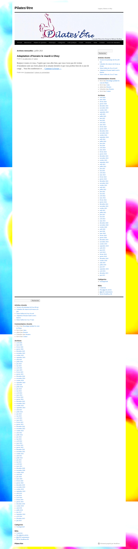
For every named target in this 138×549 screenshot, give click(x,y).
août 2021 (102, 210)
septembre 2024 (104, 137)
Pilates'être (24, 8)
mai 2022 (102, 193)
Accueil (19, 42)
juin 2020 (102, 231)
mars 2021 (103, 221)
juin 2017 (102, 267)
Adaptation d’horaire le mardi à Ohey (38, 56)
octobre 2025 (103, 110)
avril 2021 (102, 219)
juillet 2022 (103, 189)
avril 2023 (102, 173)
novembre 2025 (104, 108)
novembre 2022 (104, 183)
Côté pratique (72, 42)
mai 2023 (102, 170)
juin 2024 (102, 143)
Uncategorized (29, 72)
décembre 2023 (104, 156)
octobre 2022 (103, 185)
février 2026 (103, 101)
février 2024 (103, 152)
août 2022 (102, 187)
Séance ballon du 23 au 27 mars (109, 74)
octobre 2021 (103, 208)
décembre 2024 (104, 131)
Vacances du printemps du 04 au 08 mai (27, 307)
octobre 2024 (103, 135)
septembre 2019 (104, 246)
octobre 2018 (103, 260)
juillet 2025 (103, 116)
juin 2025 (102, 118)
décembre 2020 (104, 223)
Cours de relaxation (113, 42)
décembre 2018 (104, 258)
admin (36, 59)
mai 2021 (102, 216)
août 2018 (102, 262)
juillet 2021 (103, 212)
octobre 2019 (103, 244)
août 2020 (102, 229)
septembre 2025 (104, 112)
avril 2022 (102, 196)
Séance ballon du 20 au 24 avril (108, 68)
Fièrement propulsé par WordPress (110, 543)
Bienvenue (27, 42)
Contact (102, 42)
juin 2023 (102, 168)
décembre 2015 (104, 273)
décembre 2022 (104, 181)
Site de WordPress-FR (106, 294)
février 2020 (103, 235)
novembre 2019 (104, 242)
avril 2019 (102, 252)
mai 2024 (102, 145)
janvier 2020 (103, 237)
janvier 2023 (103, 179)
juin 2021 (102, 214)
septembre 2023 (104, 162)
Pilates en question (40, 42)
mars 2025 (103, 124)
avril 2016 (102, 271)
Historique (52, 42)
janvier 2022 (103, 202)
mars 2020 (103, 233)
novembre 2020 (104, 225)
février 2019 (103, 254)
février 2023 (103, 177)
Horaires (88, 42)
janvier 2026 (103, 104)
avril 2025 (102, 122)
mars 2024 (103, 150)
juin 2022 (102, 191)
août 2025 (102, 114)
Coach (81, 42)
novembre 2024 (104, 133)
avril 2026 (102, 97)
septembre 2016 (104, 269)
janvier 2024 (103, 154)
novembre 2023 (104, 158)
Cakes (108, 85)
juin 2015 (102, 275)
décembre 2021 (104, 204)
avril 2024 (102, 147)
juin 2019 (102, 250)
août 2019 (102, 248)
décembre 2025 (104, 106)
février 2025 (103, 127)
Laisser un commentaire (42, 72)
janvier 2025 (103, 129)
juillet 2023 (103, 166)
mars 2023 (103, 175)
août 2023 (102, 164)
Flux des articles (106, 290)
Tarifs (95, 42)
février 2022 (103, 200)
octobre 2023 (103, 160)
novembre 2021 (104, 206)
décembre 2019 (104, 239)
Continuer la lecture (52, 69)
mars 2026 (103, 99)
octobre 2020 (103, 227)
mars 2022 (103, 198)
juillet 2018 (103, 265)
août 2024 (102, 139)
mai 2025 (102, 120)
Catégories (61, 42)
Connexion (103, 288)
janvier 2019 (103, 256)
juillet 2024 (103, 141)
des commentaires (106, 292)
